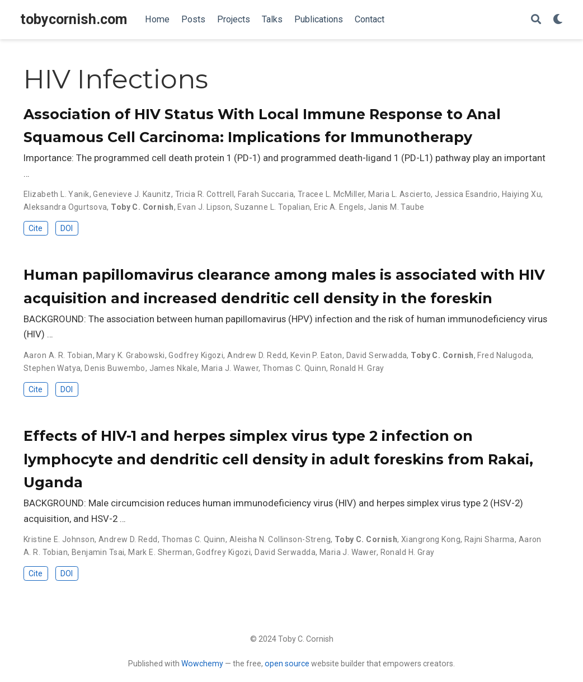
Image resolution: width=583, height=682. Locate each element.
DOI (66, 228)
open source (287, 663)
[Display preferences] (558, 19)
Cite (36, 228)
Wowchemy (202, 663)
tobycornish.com (73, 19)
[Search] (536, 19)
